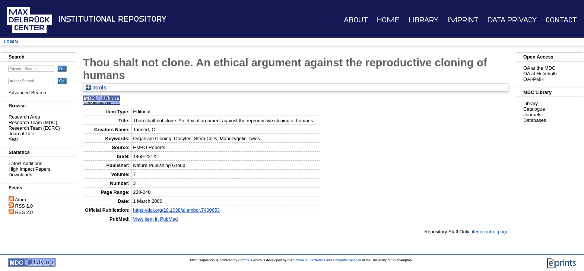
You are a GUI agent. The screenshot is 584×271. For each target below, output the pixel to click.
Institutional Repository (112, 19)
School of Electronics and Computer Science (327, 260)
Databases (534, 120)
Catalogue (534, 109)
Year (13, 139)
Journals (532, 114)
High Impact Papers (29, 169)
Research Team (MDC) (33, 122)
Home (388, 19)
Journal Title (21, 133)
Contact (561, 19)
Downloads (20, 174)
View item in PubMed (155, 219)
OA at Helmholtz (540, 73)
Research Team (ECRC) (34, 128)
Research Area (24, 117)
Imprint (463, 19)
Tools (96, 88)
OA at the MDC (539, 68)
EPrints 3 (245, 260)
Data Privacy (512, 19)
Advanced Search (27, 92)
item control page (490, 231)
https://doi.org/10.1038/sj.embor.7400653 (176, 210)
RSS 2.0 (24, 212)
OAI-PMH (533, 79)
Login (11, 41)
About (356, 19)
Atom (20, 199)
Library (423, 19)
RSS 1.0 (24, 206)
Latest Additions (25, 163)
